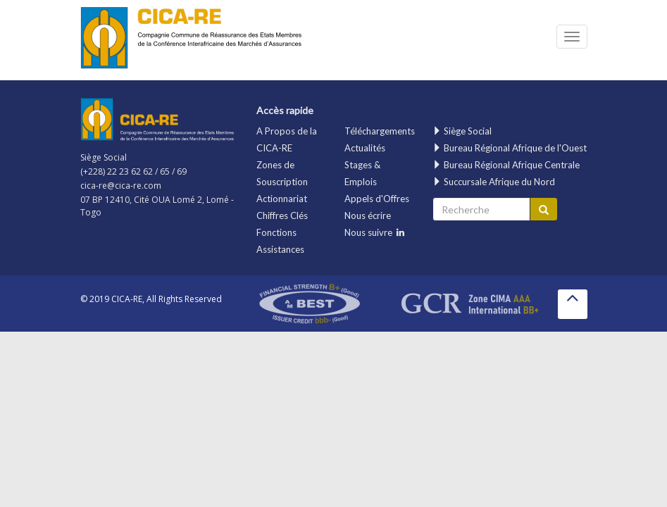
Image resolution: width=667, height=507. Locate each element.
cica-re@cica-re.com (120, 186)
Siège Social (462, 131)
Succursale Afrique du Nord (493, 181)
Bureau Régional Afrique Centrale (506, 164)
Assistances (280, 249)
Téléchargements (379, 131)
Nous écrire (367, 215)
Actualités (364, 148)
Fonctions (276, 232)
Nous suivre (374, 232)
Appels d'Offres (376, 198)
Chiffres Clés (282, 215)
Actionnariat (281, 198)
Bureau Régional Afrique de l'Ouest (509, 148)
